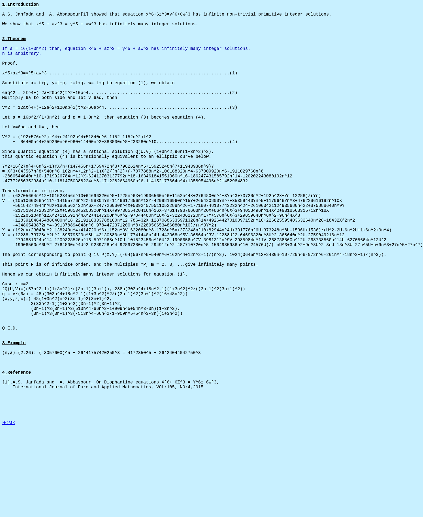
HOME (8, 512)
